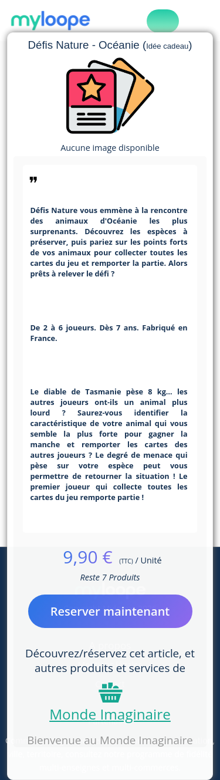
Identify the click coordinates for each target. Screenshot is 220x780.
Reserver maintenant (110, 611)
